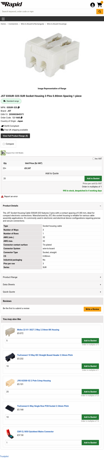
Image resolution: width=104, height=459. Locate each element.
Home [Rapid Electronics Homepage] (3, 24)
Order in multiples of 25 (90, 396)
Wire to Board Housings (57, 24)
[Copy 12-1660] (21, 118)
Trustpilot (4, 456)
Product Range (10, 277)
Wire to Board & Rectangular (33, 24)
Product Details (10, 205)
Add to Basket (93, 178)
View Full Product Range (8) (15, 136)
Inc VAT (97, 159)
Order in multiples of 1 (90, 370)
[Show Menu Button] (3, 19)
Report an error (9, 196)
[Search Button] (99, 11)
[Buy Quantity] (43, 178)
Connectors (13, 24)
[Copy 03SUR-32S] (18, 107)
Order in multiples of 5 (90, 345)
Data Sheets (9, 284)
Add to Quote (51, 173)
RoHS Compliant (10, 126)
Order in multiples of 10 (90, 421)
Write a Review (92, 309)
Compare (8, 144)
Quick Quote (9, 292)
